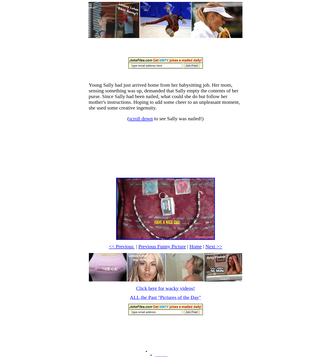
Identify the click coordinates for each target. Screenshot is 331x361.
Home (195, 246)
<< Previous (122, 246)
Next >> (213, 246)
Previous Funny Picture (162, 246)
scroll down (141, 118)
